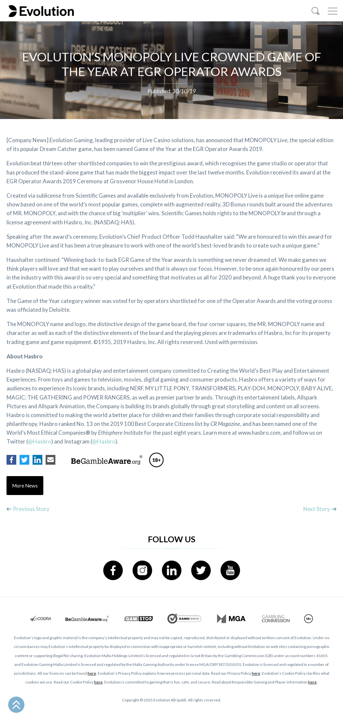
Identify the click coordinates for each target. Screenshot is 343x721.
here (92, 673)
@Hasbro (39, 441)
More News (25, 485)
